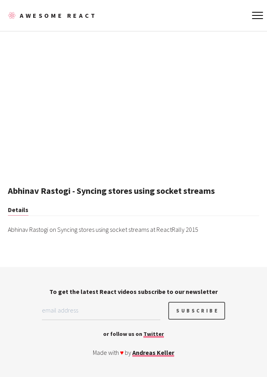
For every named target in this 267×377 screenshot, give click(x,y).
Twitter (153, 333)
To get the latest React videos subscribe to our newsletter (133, 292)
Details (18, 210)
